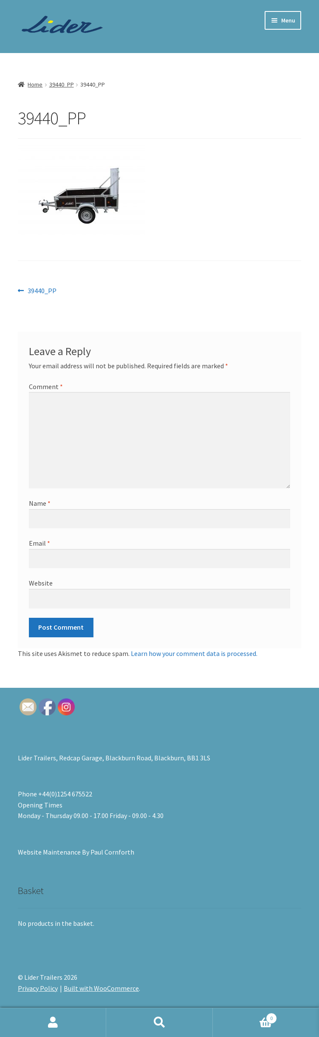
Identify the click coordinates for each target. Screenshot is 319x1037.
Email (39, 543)
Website (41, 583)
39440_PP (61, 84)
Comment (46, 386)
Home (35, 84)
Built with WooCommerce (101, 988)
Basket (245, 1016)
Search (159, 1022)
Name (40, 503)
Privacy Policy (38, 988)
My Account (53, 1022)
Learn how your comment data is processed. (194, 653)
